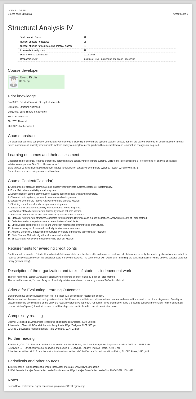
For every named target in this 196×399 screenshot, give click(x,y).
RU (16, 10)
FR (24, 10)
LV (9, 10)
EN (12, 10)
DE (20, 10)
